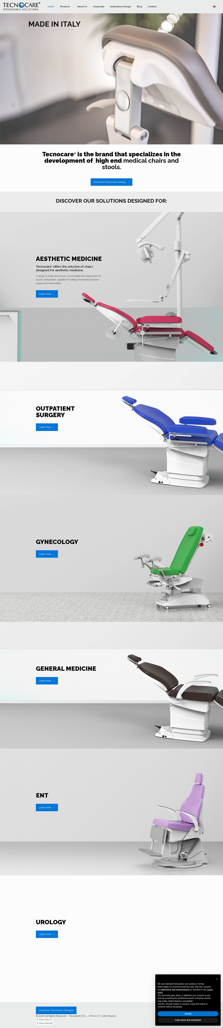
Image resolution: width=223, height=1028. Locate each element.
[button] (217, 979)
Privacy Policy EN (45, 1023)
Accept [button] (188, 1014)
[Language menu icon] (215, 6)
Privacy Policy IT (45, 1019)
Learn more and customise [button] (188, 1020)
